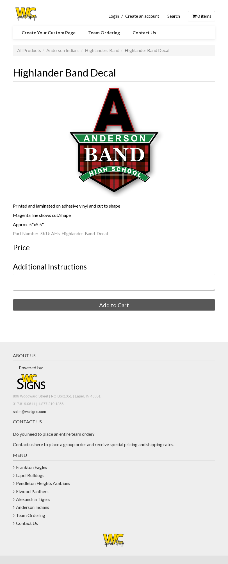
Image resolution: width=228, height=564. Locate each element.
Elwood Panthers (32, 491)
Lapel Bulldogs (30, 475)
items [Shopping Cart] (201, 16)
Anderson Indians (62, 50)
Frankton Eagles (31, 467)
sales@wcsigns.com (29, 412)
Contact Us (144, 32)
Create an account (142, 16)
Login (113, 16)
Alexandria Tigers (33, 499)
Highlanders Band (102, 50)
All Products (29, 50)
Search (173, 16)
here (39, 444)
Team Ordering (104, 32)
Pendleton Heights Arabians (43, 483)
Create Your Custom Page (49, 32)
